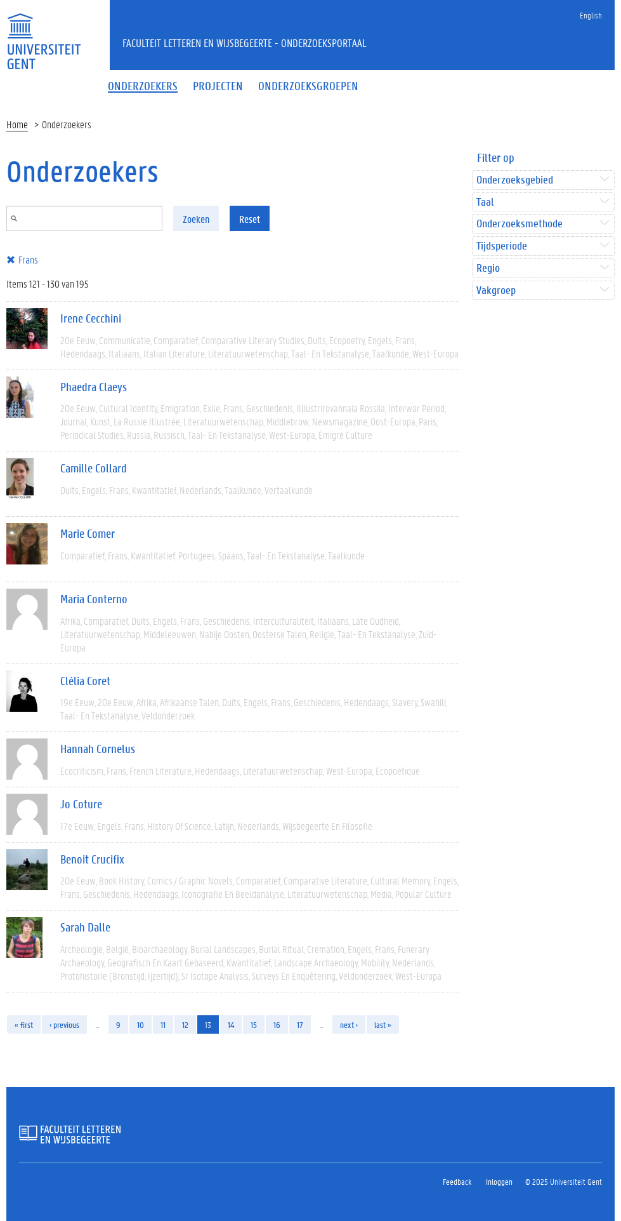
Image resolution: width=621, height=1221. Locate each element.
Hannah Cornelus (97, 748)
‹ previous (64, 1024)
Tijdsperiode (501, 246)
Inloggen (499, 1181)
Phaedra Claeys (93, 386)
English (591, 15)
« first (24, 1024)
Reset (249, 218)
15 (254, 1024)
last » (382, 1024)
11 (163, 1024)
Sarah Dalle (85, 927)
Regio (488, 268)
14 (231, 1024)
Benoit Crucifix (92, 859)
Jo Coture (81, 803)
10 (140, 1024)
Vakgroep (496, 290)
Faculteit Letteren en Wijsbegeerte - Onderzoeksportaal (244, 43)
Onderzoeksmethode (519, 224)
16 (276, 1024)
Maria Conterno (93, 598)
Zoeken (196, 218)
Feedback (457, 1181)
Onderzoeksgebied (514, 180)
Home (17, 124)
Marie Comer (87, 533)
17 (300, 1024)
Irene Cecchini (90, 318)
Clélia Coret (85, 680)
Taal (485, 202)
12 (185, 1024)
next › (349, 1024)
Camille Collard (93, 468)
